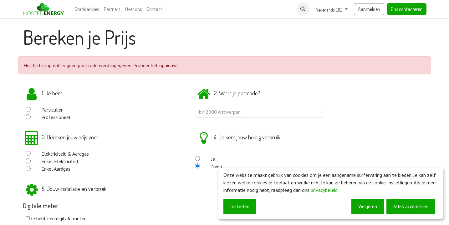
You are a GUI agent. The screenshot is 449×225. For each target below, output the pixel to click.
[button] (302, 9)
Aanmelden (369, 9)
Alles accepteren (410, 206)
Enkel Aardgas (55, 169)
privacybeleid (324, 190)
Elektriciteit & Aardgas (65, 154)
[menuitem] (86, 9)
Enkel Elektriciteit (60, 161)
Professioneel (55, 117)
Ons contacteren (406, 9)
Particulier (52, 110)
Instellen (239, 206)
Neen (216, 166)
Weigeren (367, 206)
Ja (213, 159)
